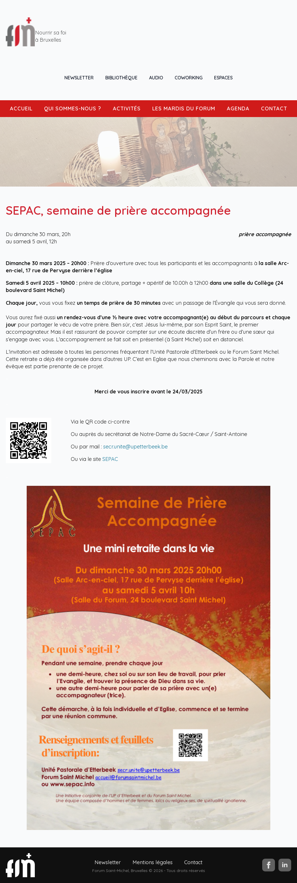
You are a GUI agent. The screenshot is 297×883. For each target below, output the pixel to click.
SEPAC (110, 459)
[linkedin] (284, 865)
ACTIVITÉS (127, 108)
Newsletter (108, 862)
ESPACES (223, 78)
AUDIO (156, 78)
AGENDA (238, 108)
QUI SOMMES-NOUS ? (72, 108)
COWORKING (188, 78)
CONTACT (274, 108)
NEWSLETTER (79, 78)
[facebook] (268, 865)
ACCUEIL (21, 108)
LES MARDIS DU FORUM (183, 108)
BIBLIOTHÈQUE (121, 78)
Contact (193, 862)
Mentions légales (153, 862)
